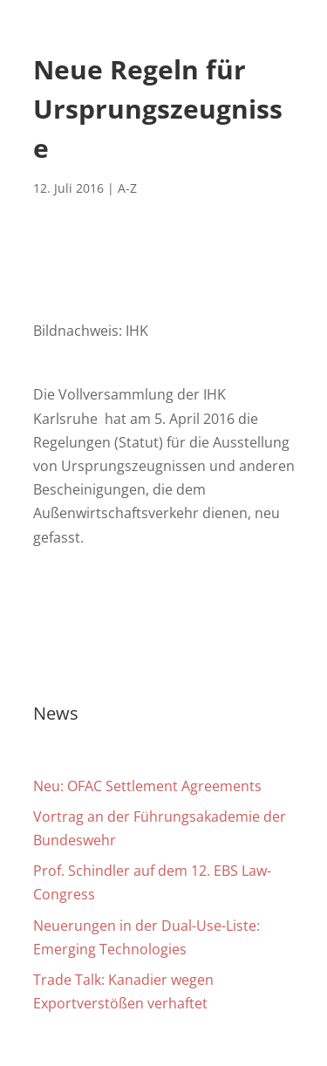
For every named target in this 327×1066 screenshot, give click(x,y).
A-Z (127, 188)
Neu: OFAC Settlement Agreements (147, 786)
